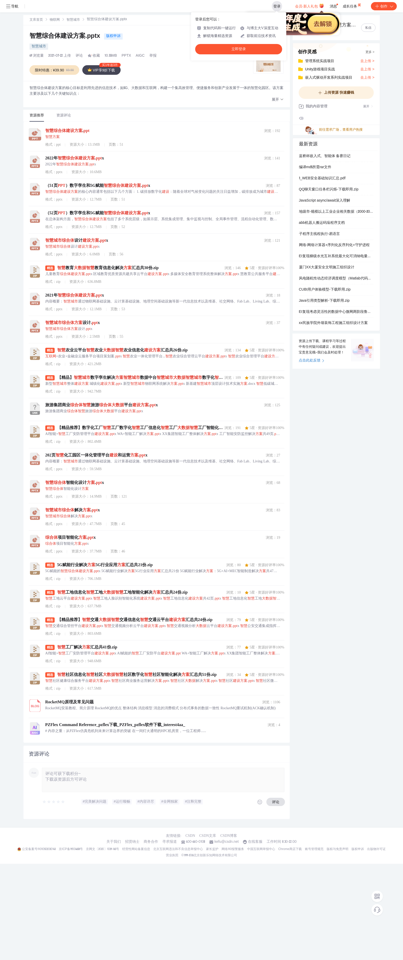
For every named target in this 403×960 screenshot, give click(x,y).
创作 (383, 6)
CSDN (190, 836)
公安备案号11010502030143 (38, 849)
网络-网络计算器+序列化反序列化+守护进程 (334, 245)
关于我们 (113, 842)
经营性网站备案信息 (136, 849)
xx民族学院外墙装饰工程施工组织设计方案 (333, 323)
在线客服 (255, 842)
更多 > (369, 52)
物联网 (55, 20)
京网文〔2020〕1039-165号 (102, 849)
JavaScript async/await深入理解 (324, 201)
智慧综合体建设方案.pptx (66, 36)
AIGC (140, 56)
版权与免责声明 (337, 849)
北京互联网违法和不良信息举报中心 (178, 849)
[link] (36, 20)
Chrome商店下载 (290, 849)
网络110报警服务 (233, 849)
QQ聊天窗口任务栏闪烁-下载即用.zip (328, 189)
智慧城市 (73, 20)
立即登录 (238, 49)
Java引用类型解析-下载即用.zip (324, 301)
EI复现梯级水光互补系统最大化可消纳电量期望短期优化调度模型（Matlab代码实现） (336, 256)
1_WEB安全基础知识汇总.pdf (322, 178)
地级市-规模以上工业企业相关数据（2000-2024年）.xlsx (336, 212)
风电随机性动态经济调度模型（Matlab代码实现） (336, 278)
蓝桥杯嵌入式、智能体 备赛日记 (325, 156)
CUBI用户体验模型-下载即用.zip (325, 290)
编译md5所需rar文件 (315, 167)
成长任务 (352, 5)
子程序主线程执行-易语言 (319, 234)
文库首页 (36, 20)
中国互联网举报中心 (261, 849)
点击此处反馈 (311, 361)
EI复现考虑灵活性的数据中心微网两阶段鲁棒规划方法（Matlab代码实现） (336, 312)
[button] (278, 99)
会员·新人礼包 (309, 5)
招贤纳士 (132, 842)
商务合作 (151, 842)
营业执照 (172, 855)
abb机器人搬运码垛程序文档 (322, 223)
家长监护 (212, 849)
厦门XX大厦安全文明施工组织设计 (327, 267)
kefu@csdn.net (226, 842)
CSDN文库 (207, 836)
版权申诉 (113, 36)
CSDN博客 (228, 836)
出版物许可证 (376, 849)
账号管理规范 (314, 849)
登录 (277, 6)
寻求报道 (169, 842)
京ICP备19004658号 (71, 849)
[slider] (54, 801)
